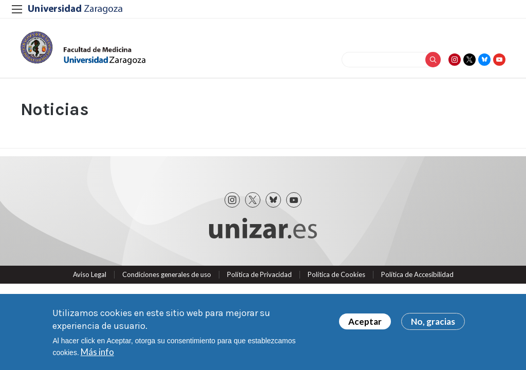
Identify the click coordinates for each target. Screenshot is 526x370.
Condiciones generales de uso (166, 274)
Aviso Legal (89, 274)
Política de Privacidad (259, 274)
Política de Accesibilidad (417, 274)
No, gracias (433, 322)
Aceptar (365, 322)
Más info (97, 352)
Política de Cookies (336, 274)
